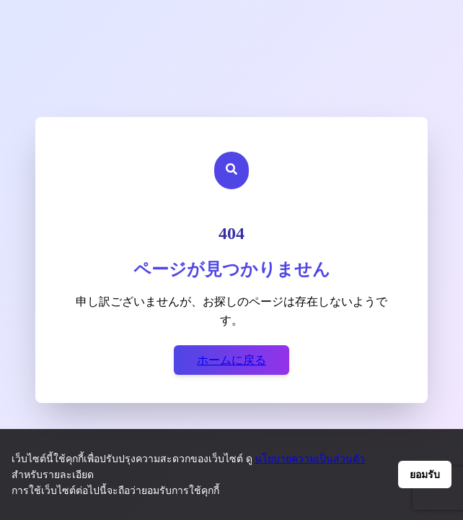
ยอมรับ (425, 474)
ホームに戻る (231, 360)
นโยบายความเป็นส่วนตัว (310, 459)
